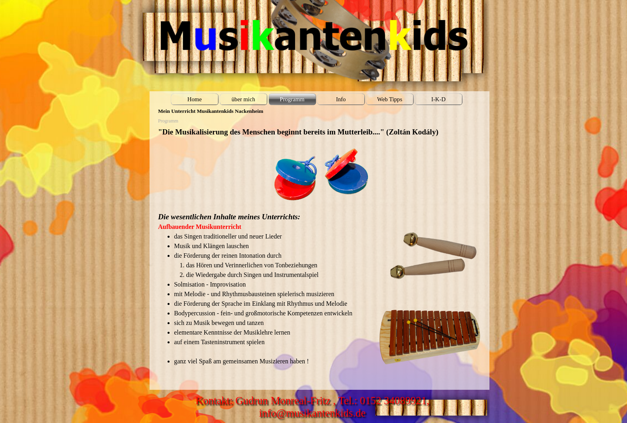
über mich (243, 99)
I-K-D (438, 99)
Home (195, 99)
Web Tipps (389, 99)
